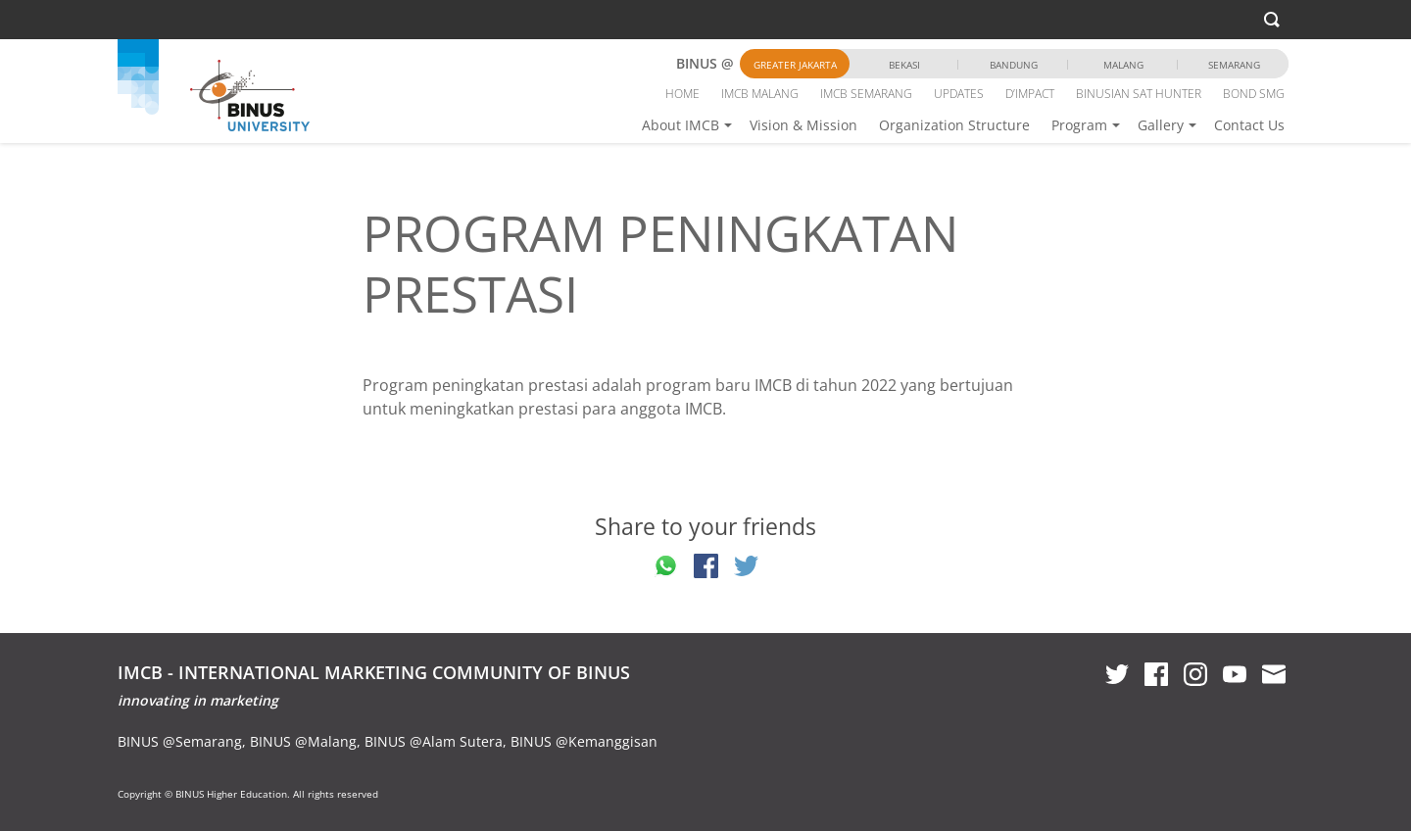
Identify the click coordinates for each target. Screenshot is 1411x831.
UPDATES (959, 93)
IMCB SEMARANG (866, 93)
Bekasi (904, 65)
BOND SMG (1254, 93)
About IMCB (680, 125)
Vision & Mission (803, 125)
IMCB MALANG (760, 93)
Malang (1123, 65)
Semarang (1234, 65)
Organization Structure (954, 125)
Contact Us (1249, 125)
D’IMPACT (1029, 93)
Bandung (1014, 65)
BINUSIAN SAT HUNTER (1138, 93)
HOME (682, 93)
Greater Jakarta (795, 65)
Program (1079, 125)
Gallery (1161, 125)
